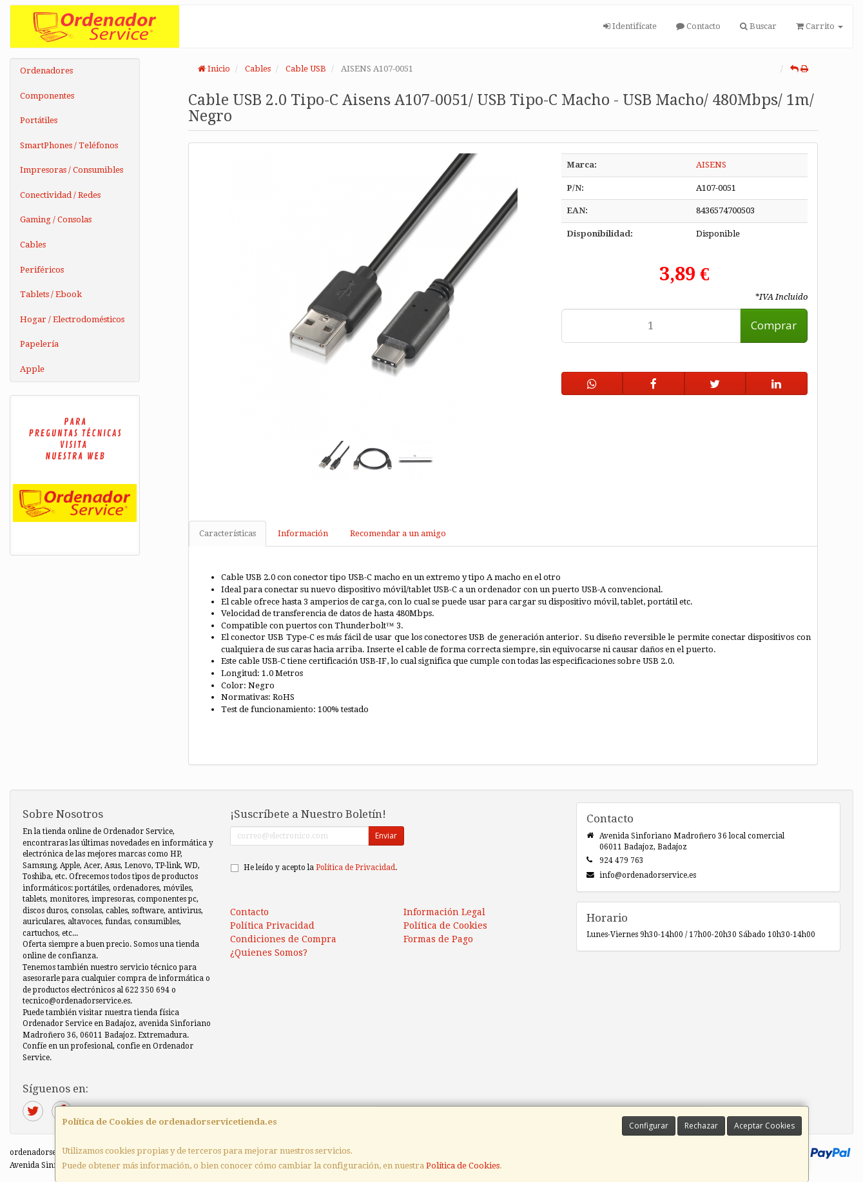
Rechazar (701, 1125)
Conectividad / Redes (60, 195)
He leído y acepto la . (320, 867)
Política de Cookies (462, 1165)
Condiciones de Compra (283, 939)
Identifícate (630, 26)
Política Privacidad (272, 925)
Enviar (386, 835)
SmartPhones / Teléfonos (69, 145)
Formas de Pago (438, 939)
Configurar (648, 1125)
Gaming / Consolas (56, 219)
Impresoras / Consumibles (71, 170)
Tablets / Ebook (51, 294)
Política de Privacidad (355, 867)
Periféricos (42, 270)
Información (303, 533)
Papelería (39, 344)
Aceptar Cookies (764, 1125)
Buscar (758, 26)
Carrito (819, 26)
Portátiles (38, 120)
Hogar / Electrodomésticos (72, 319)
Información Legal (444, 912)
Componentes (47, 96)
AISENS (711, 165)
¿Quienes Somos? (268, 952)
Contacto (698, 26)
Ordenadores (46, 70)
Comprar (774, 325)
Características (227, 533)
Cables (33, 244)
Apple (32, 369)
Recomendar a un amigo (398, 533)
